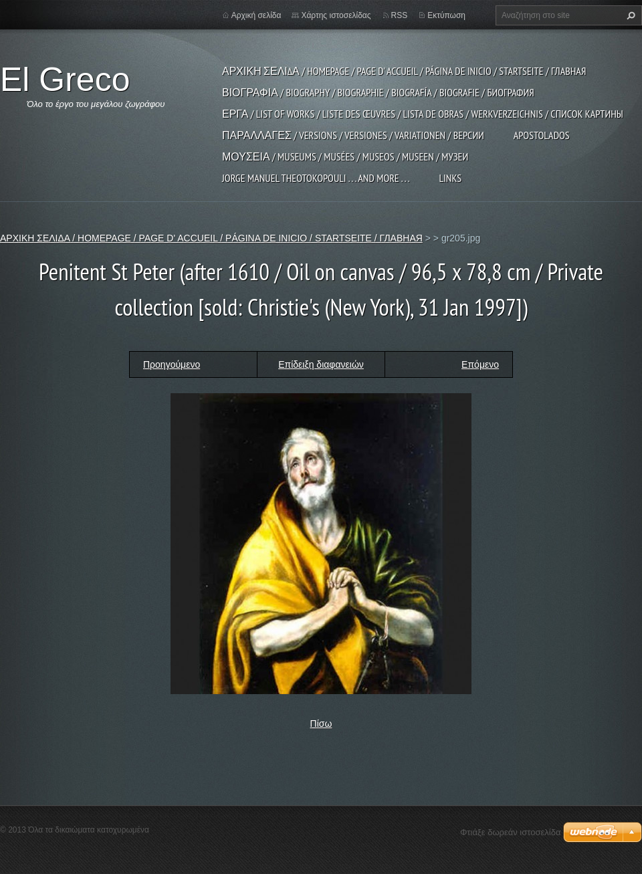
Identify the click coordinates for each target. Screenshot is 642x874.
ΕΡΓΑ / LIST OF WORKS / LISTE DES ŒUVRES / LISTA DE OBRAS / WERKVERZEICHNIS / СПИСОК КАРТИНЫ (422, 113)
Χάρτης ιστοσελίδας (335, 15)
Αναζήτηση (629, 15)
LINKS (450, 178)
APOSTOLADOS (542, 135)
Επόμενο (480, 364)
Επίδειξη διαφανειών (321, 364)
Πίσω (321, 723)
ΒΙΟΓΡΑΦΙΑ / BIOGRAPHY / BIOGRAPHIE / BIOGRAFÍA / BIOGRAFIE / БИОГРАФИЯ (378, 92)
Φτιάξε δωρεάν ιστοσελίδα (510, 832)
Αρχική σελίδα (256, 15)
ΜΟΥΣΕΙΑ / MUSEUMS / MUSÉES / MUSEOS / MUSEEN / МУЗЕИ (345, 156)
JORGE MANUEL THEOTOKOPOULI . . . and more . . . (315, 178)
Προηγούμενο (171, 364)
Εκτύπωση (446, 15)
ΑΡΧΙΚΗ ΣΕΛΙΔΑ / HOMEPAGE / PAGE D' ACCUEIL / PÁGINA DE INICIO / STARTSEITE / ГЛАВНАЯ (404, 71)
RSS (399, 15)
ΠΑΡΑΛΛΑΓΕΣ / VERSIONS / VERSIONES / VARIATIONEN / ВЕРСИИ (353, 135)
